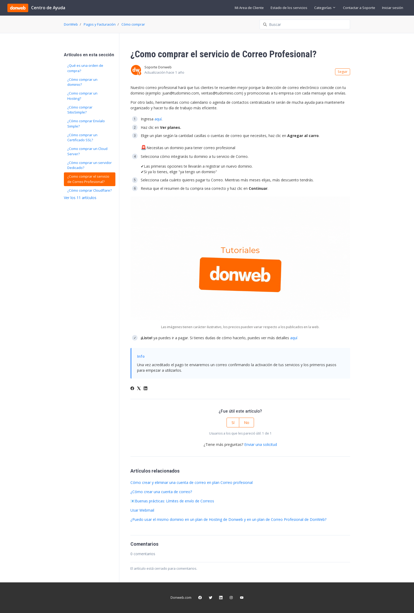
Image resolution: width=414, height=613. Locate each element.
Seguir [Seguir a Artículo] (342, 71)
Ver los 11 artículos (80, 197)
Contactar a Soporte (359, 7)
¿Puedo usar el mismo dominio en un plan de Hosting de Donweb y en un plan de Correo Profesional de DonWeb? (228, 519)
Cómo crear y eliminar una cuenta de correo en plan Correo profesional (191, 482)
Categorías (325, 7)
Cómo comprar (133, 24)
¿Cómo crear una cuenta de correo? (161, 491)
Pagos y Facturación (100, 24)
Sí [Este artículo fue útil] (233, 422)
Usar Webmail (142, 510)
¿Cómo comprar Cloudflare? (89, 190)
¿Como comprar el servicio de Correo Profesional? (88, 179)
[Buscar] (305, 24)
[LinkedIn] (145, 388)
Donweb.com (181, 597)
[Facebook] (132, 388)
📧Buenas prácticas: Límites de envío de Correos (172, 500)
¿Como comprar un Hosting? (82, 96)
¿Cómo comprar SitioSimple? (79, 110)
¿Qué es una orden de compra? (85, 68)
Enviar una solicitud (260, 444)
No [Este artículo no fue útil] (246, 422)
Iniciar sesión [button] (392, 7)
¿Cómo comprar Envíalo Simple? (86, 124)
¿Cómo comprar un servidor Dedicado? (89, 165)
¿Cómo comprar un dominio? (82, 82)
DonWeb (71, 24)
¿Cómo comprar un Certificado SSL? (82, 138)
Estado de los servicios (289, 7)
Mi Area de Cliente (249, 7)
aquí (158, 118)
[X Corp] (139, 388)
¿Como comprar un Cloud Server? (87, 151)
